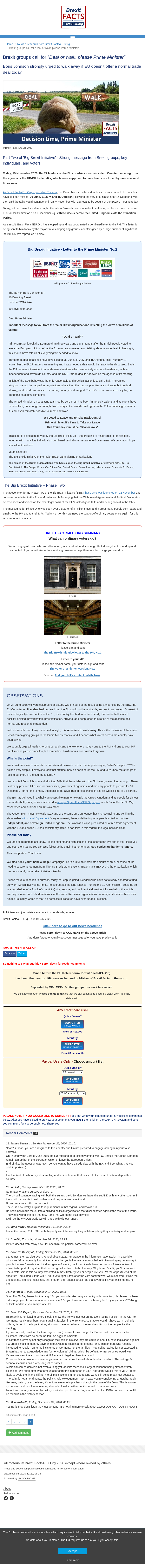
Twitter (21, 953)
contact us (50, 1468)
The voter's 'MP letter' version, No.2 (72, 668)
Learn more (73, 1560)
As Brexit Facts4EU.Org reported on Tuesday (30, 192)
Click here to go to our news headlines (72, 926)
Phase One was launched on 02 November (109, 492)
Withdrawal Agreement (35, 818)
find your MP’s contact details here (77, 675)
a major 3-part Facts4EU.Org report (78, 802)
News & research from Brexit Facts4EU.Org (43, 44)
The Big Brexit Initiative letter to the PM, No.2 (72, 652)
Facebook (10, 953)
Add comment (19, 1432)
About (7, 1488)
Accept (72, 1551)
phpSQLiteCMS (26, 1478)
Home (9, 44)
